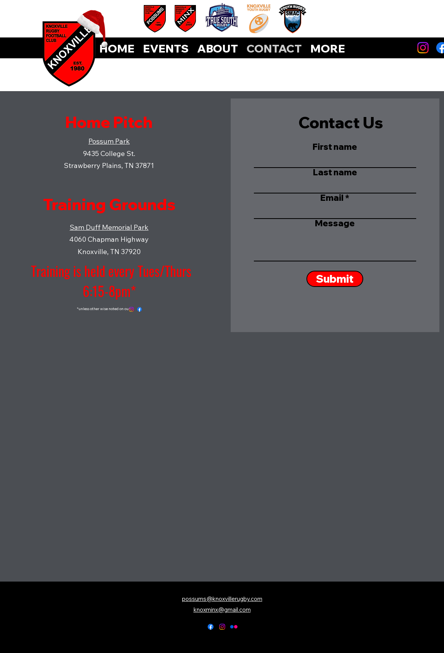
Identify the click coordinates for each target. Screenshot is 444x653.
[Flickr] (234, 627)
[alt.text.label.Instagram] (222, 627)
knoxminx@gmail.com (222, 609)
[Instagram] (422, 47)
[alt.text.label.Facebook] (210, 627)
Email (332, 197)
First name (335, 146)
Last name (335, 172)
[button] (327, 48)
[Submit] (334, 279)
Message (335, 223)
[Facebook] (139, 309)
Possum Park (109, 141)
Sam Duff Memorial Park (109, 227)
